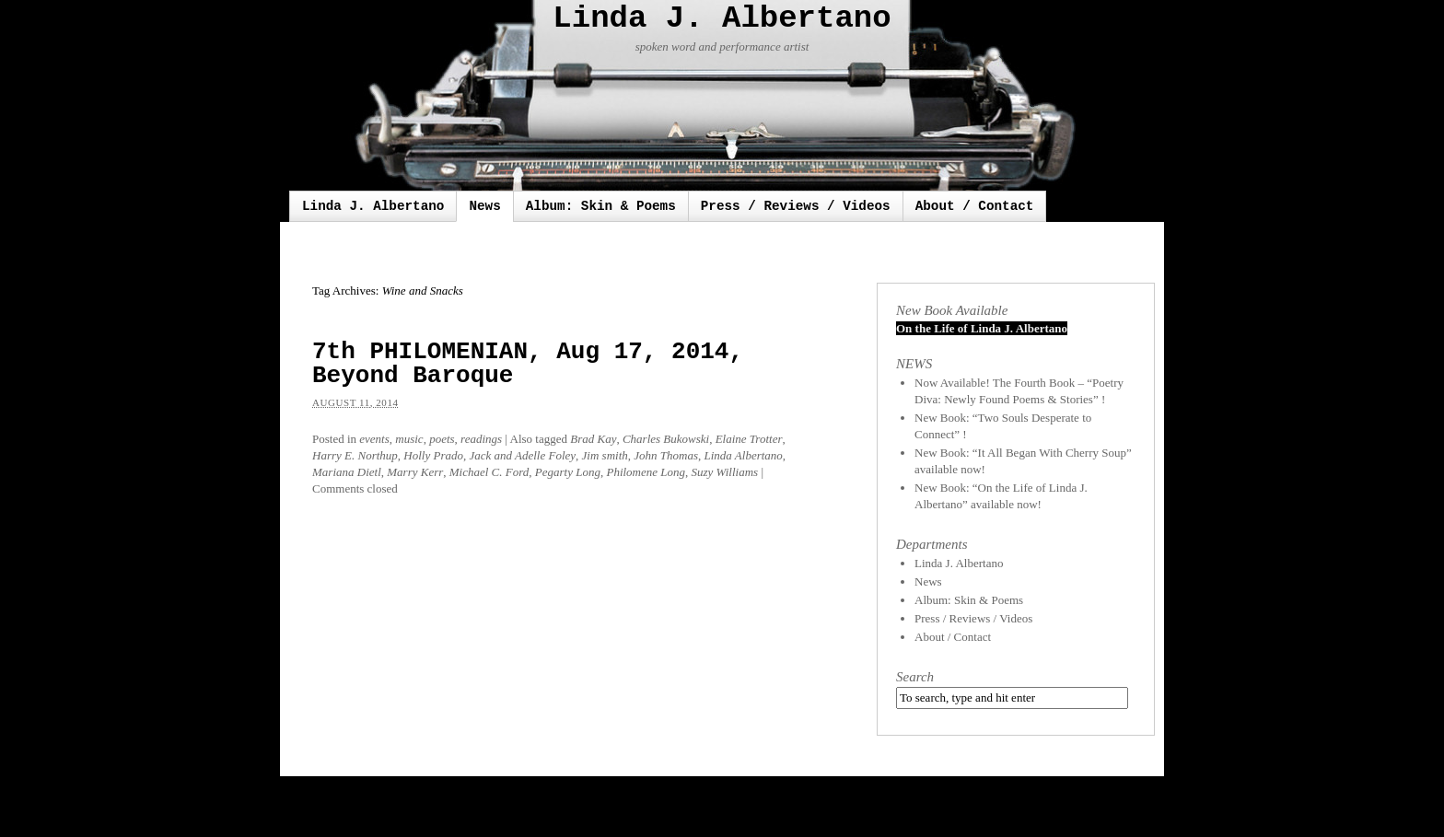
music (409, 439)
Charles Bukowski (666, 439)
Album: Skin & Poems (601, 206)
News (484, 206)
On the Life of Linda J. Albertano (981, 328)
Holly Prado (433, 455)
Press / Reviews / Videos (796, 206)
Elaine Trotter (749, 439)
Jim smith (605, 455)
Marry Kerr (415, 472)
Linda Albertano (743, 455)
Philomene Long (645, 472)
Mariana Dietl (346, 472)
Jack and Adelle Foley (522, 455)
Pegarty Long (567, 472)
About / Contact (974, 206)
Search (915, 676)
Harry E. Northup (355, 455)
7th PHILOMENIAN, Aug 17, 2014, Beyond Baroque (527, 363)
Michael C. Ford (489, 472)
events (374, 439)
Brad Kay (593, 439)
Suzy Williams (725, 472)
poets (441, 439)
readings (481, 439)
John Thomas (666, 455)
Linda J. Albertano (722, 18)
